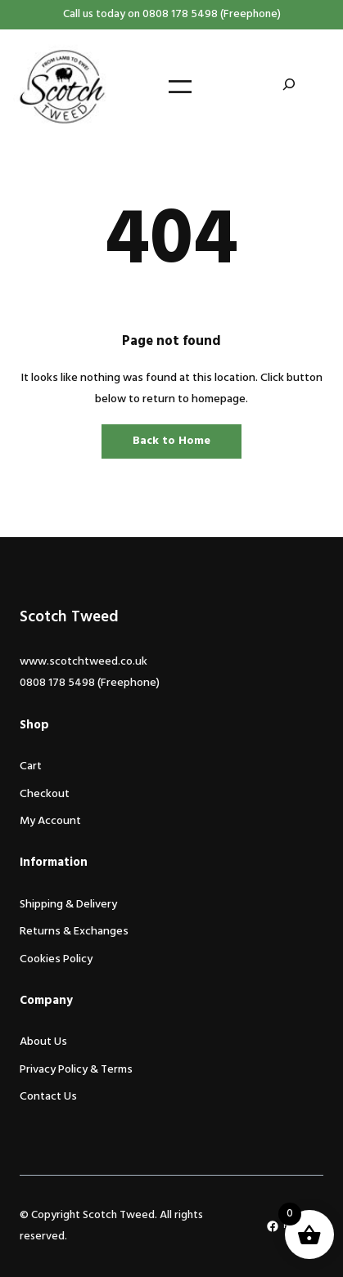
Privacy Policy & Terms (76, 1069)
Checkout (45, 794)
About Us (43, 1042)
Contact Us (48, 1096)
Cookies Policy (56, 959)
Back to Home (171, 441)
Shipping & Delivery (68, 904)
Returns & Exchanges (74, 931)
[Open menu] (180, 86)
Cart (31, 766)
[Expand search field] (289, 87)
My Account (50, 821)
